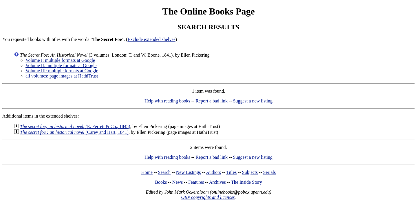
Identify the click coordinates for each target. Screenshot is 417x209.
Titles (231, 172)
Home (147, 172)
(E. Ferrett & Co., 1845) (75, 126)
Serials (269, 172)
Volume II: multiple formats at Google (60, 65)
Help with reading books (167, 100)
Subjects (250, 172)
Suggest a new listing (252, 100)
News (177, 182)
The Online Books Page (208, 11)
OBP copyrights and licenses (208, 197)
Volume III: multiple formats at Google (61, 70)
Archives (217, 182)
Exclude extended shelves (151, 39)
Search (164, 172)
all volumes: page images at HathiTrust (61, 75)
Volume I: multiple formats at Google (60, 60)
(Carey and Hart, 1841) (74, 132)
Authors (213, 172)
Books (161, 182)
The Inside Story (246, 182)
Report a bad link (211, 100)
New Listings (188, 172)
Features (196, 182)
